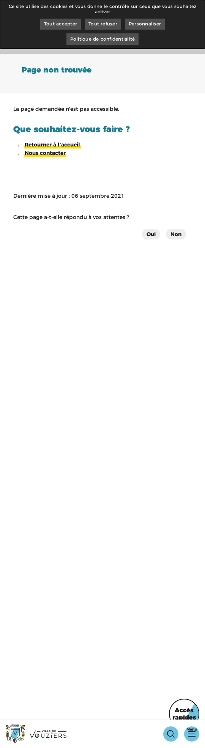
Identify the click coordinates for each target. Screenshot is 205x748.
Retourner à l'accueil (52, 144)
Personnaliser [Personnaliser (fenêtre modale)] (145, 24)
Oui (151, 234)
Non (175, 234)
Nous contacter (45, 153)
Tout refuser (102, 24)
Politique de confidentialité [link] (102, 39)
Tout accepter (60, 24)
